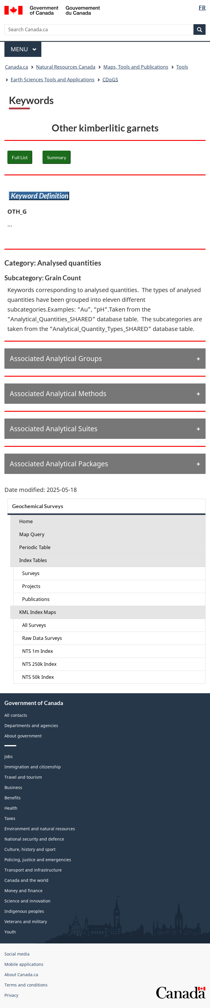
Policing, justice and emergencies (37, 859)
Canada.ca (16, 67)
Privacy (11, 995)
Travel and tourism (23, 777)
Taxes (9, 818)
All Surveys (34, 625)
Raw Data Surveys (42, 638)
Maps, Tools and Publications (135, 67)
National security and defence (34, 839)
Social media (17, 954)
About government (23, 736)
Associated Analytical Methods (58, 393)
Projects (31, 586)
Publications (36, 599)
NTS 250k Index (39, 664)
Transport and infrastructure (33, 870)
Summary (56, 157)
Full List (20, 157)
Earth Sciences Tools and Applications (53, 79)
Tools (182, 67)
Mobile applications (23, 964)
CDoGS (110, 79)
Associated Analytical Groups (56, 358)
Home (26, 521)
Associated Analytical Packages (59, 463)
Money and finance (23, 890)
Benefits (12, 798)
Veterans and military (25, 921)
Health (10, 808)
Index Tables (33, 560)
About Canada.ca (21, 974)
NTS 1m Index (37, 651)
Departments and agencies (31, 725)
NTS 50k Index (38, 677)
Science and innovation (27, 901)
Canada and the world (26, 880)
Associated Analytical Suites (53, 428)
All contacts (15, 715)
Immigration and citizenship (32, 767)
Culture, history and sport (30, 849)
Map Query (31, 534)
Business (13, 787)
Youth (10, 932)
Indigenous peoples (24, 911)
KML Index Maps (37, 612)
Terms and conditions (26, 985)
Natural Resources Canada (65, 67)
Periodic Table (35, 547)
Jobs (8, 756)
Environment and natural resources (39, 828)
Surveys (31, 573)
